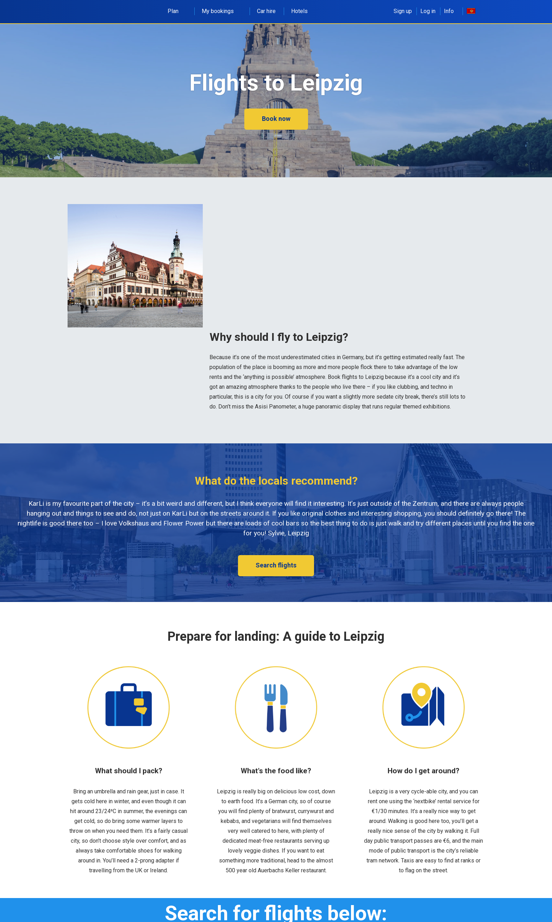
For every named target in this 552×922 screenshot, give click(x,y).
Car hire (266, 11)
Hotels (299, 11)
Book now (276, 118)
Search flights (276, 565)
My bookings (222, 11)
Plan (177, 11)
